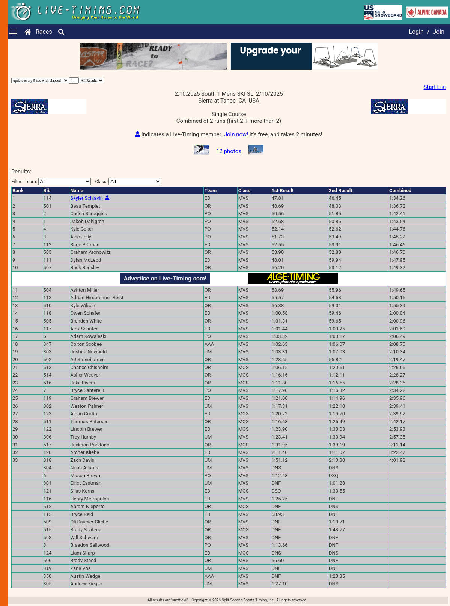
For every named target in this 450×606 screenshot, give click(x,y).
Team (211, 190)
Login (416, 31)
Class (244, 190)
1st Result (283, 190)
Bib (46, 190)
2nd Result (340, 190)
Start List (435, 87)
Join (438, 31)
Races (44, 31)
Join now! (236, 134)
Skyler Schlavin (86, 198)
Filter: (51, 181)
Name (76, 190)
